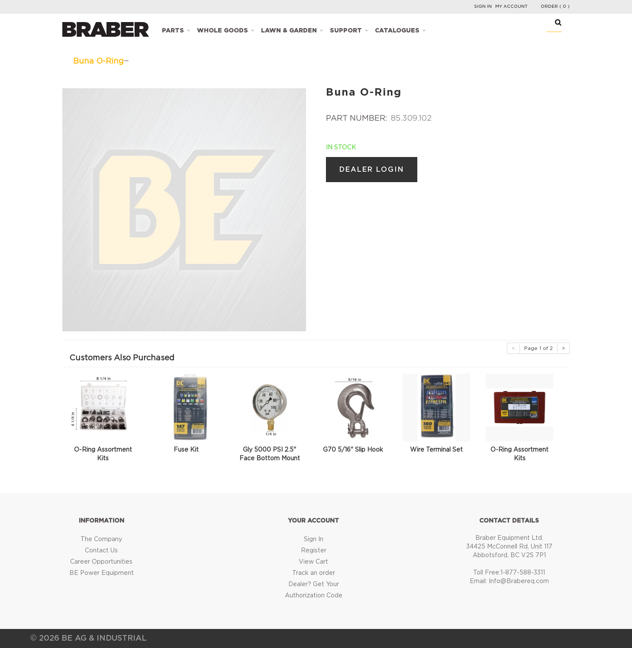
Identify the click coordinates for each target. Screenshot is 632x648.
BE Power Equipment (101, 573)
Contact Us (101, 551)
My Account (511, 6)
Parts (173, 31)
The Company (101, 539)
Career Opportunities (101, 562)
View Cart (313, 562)
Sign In (483, 6)
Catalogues (397, 31)
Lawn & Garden (289, 31)
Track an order (313, 573)
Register (313, 551)
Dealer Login (371, 169)
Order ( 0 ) (555, 6)
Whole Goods (222, 31)
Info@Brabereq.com (519, 581)
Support (346, 31)
